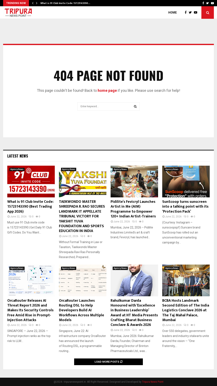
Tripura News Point (152, 381)
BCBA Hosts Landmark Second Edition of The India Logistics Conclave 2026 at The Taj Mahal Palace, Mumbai (185, 310)
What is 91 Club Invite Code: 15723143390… (65, 3)
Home (172, 12)
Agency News (17, 169)
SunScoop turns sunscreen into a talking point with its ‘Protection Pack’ (185, 207)
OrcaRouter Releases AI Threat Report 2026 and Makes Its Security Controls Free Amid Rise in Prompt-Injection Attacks (30, 310)
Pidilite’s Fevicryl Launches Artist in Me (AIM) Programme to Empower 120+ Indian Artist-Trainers (133, 209)
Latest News (17, 156)
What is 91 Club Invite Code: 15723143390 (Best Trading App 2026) (30, 207)
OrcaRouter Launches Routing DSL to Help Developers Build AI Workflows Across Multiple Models (81, 310)
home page (107, 90)
